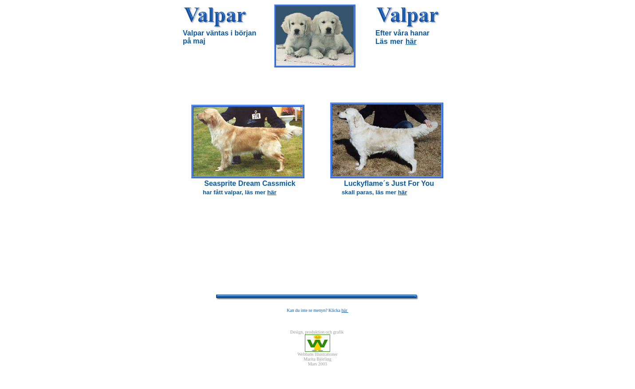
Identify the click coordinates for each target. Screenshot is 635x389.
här (411, 41)
